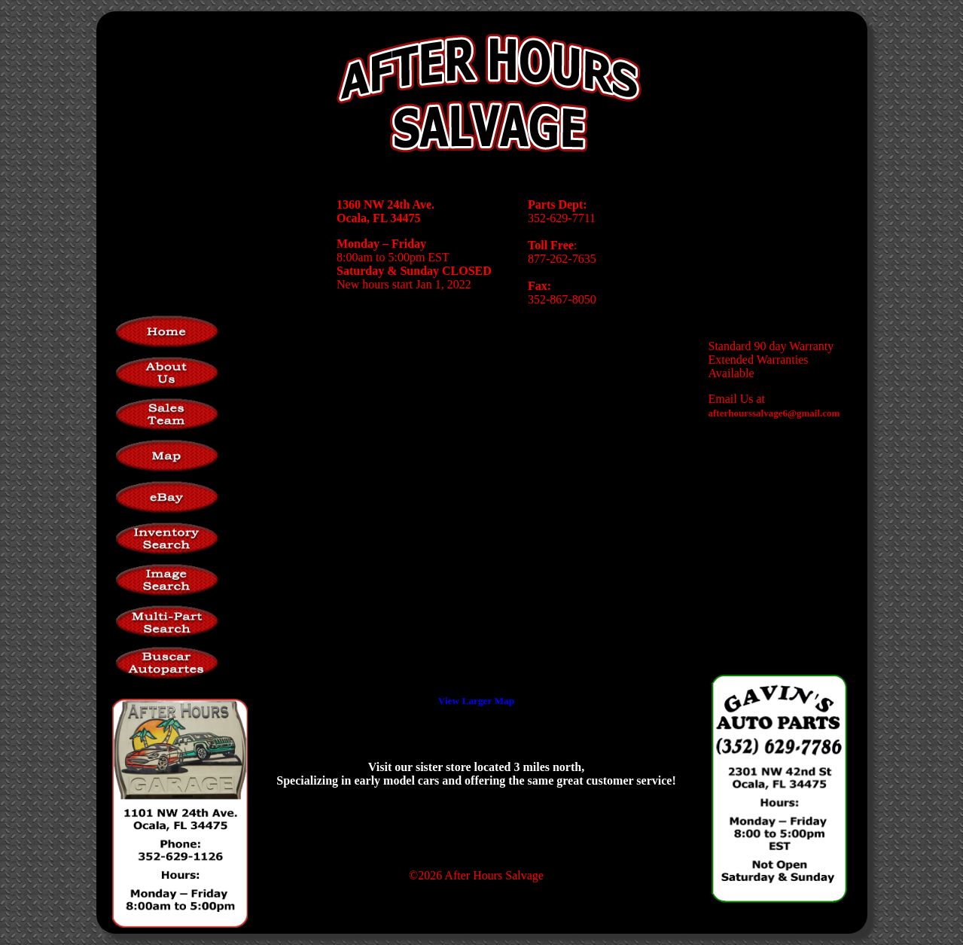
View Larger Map (476, 700)
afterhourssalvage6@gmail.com (774, 413)
